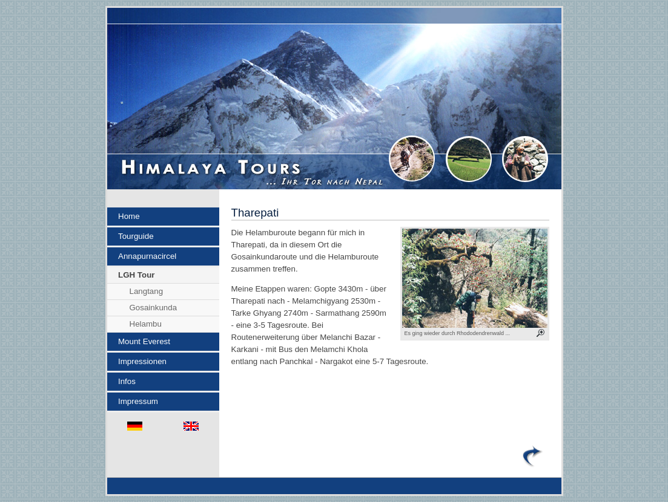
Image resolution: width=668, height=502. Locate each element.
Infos (127, 381)
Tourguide (136, 236)
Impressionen (142, 361)
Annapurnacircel (147, 256)
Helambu (146, 323)
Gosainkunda (153, 307)
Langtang (147, 291)
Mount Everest (144, 341)
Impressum (138, 401)
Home (129, 216)
